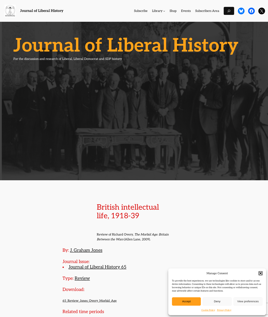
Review (82, 278)
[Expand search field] (229, 11)
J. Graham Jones (86, 250)
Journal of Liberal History (41, 11)
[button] (260, 273)
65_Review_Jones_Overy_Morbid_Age (90, 301)
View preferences (248, 301)
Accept (186, 301)
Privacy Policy (224, 310)
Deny (217, 301)
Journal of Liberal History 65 (97, 267)
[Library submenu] (164, 11)
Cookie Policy (208, 310)
